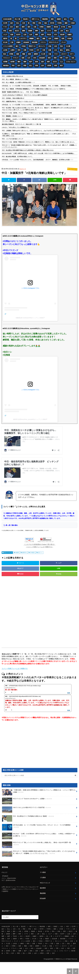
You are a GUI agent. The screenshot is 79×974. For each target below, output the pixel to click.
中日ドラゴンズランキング (46, 541)
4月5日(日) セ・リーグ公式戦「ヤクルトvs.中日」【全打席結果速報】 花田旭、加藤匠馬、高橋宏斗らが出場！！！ (37, 104)
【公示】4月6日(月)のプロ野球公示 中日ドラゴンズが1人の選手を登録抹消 (24, 95)
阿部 (25, 65)
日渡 (44, 50)
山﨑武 (12, 50)
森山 (61, 50)
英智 (55, 57)
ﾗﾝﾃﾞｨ (72, 54)
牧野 (48, 61)
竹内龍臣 (32, 552)
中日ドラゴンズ (53, 42)
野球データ (32, 46)
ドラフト (43, 42)
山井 (42, 65)
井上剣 (5, 42)
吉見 (55, 46)
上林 (61, 30)
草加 (69, 27)
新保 (36, 61)
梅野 (36, 34)
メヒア (5, 34)
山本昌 (5, 50)
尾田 (55, 30)
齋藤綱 (31, 38)
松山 (17, 23)
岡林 (34, 23)
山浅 (25, 34)
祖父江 (17, 30)
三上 (61, 61)
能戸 (30, 61)
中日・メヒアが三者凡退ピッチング (12, 139)
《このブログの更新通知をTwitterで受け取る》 (40, 544)
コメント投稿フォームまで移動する (15, 668)
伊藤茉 (18, 42)
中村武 (31, 50)
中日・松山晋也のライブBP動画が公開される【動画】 (28, 817)
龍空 (17, 27)
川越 (49, 54)
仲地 (4, 30)
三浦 (11, 42)
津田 (10, 30)
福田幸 (5, 38)
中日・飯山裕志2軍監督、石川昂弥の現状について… (17, 156)
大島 (35, 27)
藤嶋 (23, 30)
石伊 (49, 38)
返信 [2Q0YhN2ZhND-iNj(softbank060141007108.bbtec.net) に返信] (68, 710)
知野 (42, 34)
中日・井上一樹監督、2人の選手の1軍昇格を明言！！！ (18, 82)
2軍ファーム (35, 19)
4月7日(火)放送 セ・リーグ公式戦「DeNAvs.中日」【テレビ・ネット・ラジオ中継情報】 (36, 827)
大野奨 (49, 65)
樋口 (17, 46)
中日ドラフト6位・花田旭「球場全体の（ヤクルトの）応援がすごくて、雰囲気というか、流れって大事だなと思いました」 (38, 142)
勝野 (36, 30)
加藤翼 (17, 552)
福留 (17, 54)
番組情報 (45, 19)
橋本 (42, 30)
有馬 (63, 38)
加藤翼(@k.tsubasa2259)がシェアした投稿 (29, 317)
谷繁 (25, 50)
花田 (42, 61)
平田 (13, 65)
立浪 (23, 23)
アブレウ (15, 57)
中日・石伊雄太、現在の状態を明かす (13, 98)
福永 (45, 23)
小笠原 (73, 23)
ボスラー (64, 54)
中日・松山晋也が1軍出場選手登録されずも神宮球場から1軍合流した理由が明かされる (28, 150)
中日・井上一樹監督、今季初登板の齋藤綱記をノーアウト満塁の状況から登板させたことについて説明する (33, 89)
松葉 (11, 34)
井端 (50, 46)
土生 (55, 50)
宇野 (61, 57)
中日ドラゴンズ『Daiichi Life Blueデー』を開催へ (27, 799)
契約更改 (6, 65)
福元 (38, 38)
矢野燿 (5, 61)
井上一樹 (17, 19)
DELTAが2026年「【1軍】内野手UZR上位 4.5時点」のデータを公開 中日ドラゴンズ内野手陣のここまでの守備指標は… (38, 153)
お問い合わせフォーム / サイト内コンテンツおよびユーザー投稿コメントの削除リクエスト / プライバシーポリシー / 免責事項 (20, 889)
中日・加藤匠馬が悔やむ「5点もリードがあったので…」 (19, 101)
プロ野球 (43, 877)
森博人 (68, 50)
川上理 (43, 54)
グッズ (64, 42)
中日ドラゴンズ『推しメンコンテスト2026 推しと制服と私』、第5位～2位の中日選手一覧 (36, 844)
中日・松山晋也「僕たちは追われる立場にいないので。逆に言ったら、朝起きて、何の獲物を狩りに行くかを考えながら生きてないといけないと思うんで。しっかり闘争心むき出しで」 (39, 108)
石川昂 (5, 23)
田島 (36, 65)
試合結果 (26, 42)
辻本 (11, 27)
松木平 (18, 34)
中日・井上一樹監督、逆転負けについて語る (15, 79)
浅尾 (23, 57)
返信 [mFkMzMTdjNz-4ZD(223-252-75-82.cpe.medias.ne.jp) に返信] (68, 693)
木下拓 (63, 27)
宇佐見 (49, 34)
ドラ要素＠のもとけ (59, 959)
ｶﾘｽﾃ (55, 34)
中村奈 (69, 38)
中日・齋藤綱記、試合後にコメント (12, 116)
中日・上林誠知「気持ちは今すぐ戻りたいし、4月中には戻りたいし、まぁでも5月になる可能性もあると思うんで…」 (37, 130)
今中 (38, 50)
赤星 (55, 65)
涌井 (29, 27)
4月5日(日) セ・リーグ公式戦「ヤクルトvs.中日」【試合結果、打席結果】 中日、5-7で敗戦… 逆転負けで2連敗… (37, 85)
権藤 (23, 54)
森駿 (44, 38)
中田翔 (60, 23)
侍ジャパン (42, 46)
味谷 (4, 54)
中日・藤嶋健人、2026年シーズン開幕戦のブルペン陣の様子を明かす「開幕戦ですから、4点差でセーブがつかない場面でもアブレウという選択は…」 (39, 120)
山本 (30, 34)
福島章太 (24, 552)
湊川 (61, 65)
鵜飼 (66, 23)
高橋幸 (56, 38)
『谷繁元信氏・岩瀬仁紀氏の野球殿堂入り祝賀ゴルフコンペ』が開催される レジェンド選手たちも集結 (38, 792)
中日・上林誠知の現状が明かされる (12, 76)
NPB (34, 57)
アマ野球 (43, 872)
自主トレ (40, 552)
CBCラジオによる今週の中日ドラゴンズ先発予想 (26, 808)
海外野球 (43, 888)
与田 (72, 57)
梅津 (23, 27)
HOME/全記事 (7, 19)
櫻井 (19, 61)
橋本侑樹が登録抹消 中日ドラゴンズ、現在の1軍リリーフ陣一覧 (21, 124)
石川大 (55, 61)
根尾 (52, 19)
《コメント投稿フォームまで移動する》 (39, 547)
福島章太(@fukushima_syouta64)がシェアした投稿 (29, 419)
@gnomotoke (11, 878)
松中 (67, 57)
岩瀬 (29, 54)
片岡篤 (11, 54)
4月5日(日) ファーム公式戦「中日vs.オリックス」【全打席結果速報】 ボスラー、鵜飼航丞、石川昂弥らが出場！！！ (37, 159)
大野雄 (41, 27)
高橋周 (49, 27)
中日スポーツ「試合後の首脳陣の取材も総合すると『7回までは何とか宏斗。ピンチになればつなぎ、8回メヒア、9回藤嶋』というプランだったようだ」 (39, 146)
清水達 (56, 27)
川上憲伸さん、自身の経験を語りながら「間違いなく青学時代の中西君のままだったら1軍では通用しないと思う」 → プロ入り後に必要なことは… (39, 134)
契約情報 (34, 42)
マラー (56, 54)
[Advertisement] (23, 611)
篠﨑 (25, 61)
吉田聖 (12, 61)
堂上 (30, 65)
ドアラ (49, 30)
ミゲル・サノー (70, 61)
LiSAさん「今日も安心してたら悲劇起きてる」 (16, 127)
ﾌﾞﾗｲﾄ (5, 27)
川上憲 (68, 46)
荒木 (61, 46)
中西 (71, 19)
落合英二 (26, 19)
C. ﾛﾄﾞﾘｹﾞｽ (23, 38)
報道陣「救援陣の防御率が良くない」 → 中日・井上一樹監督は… (21, 92)
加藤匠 (70, 34)
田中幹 (52, 23)
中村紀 (24, 46)
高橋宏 (59, 19)
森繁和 (36, 54)
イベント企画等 (7, 46)
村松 (40, 23)
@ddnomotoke (10, 880)
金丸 (65, 19)
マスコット (6, 57)
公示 (29, 57)
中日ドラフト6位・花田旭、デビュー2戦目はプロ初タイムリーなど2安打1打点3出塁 (27, 113)
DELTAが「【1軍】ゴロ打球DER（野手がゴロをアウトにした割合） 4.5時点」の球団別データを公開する (38, 835)
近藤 (49, 50)
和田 (19, 50)
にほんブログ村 (29, 541)
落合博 (62, 34)
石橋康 (30, 30)
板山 (67, 30)
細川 (11, 23)
